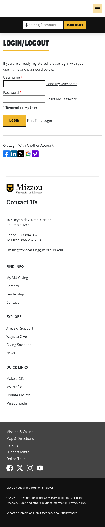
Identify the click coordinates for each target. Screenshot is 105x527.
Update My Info (18, 395)
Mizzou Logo (6, 8)
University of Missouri (27, 12)
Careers (12, 286)
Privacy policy (77, 503)
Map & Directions (20, 438)
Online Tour (15, 458)
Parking (12, 445)
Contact (12, 302)
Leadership (15, 294)
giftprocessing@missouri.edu (40, 250)
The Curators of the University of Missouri (45, 498)
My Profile (14, 387)
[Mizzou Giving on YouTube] (42, 468)
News (10, 353)
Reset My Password (61, 99)
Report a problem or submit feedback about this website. (42, 513)
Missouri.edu (16, 403)
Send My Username (61, 84)
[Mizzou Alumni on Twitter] (21, 468)
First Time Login (39, 120)
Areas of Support (19, 328)
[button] (97, 8)
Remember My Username (26, 107)
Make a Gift (75, 25)
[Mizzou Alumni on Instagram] (32, 468)
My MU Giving (17, 277)
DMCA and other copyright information (43, 503)
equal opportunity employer (35, 487)
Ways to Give (16, 336)
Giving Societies (18, 344)
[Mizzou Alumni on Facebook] (11, 468)
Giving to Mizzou (31, 6)
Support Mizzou (19, 452)
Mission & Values (19, 431)
